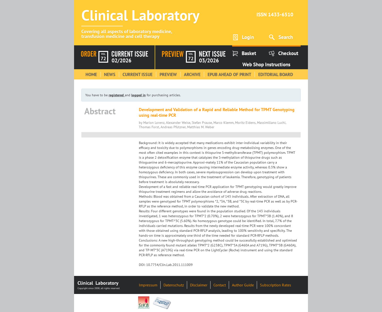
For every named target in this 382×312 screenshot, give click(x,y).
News (109, 74)
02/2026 (121, 60)
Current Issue (138, 74)
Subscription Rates (275, 285)
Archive (192, 74)
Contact (219, 285)
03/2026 (209, 60)
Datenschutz (173, 285)
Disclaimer (198, 285)
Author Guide (243, 285)
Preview (168, 74)
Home (91, 74)
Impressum (148, 285)
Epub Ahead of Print (229, 74)
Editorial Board (275, 74)
